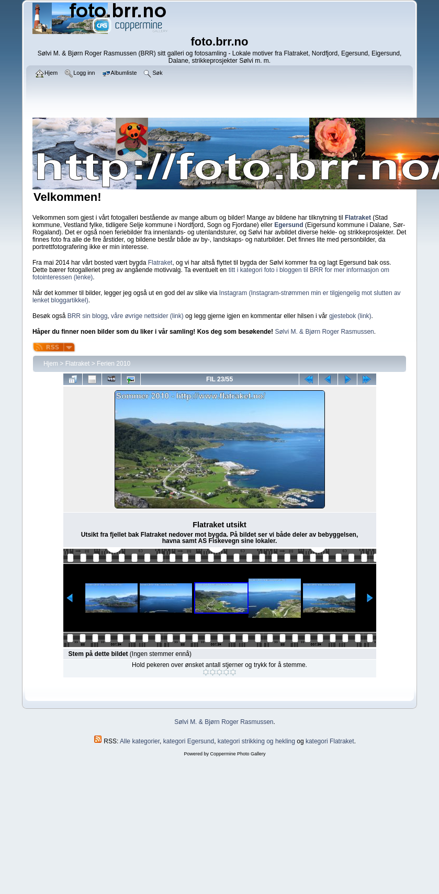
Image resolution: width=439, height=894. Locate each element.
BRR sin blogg (87, 316)
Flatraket (160, 262)
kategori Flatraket (330, 741)
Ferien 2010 (113, 363)
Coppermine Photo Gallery (237, 753)
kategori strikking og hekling (256, 741)
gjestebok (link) (350, 316)
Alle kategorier (140, 741)
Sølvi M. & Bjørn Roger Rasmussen (324, 331)
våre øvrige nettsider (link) (147, 316)
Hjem (50, 363)
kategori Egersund (188, 741)
